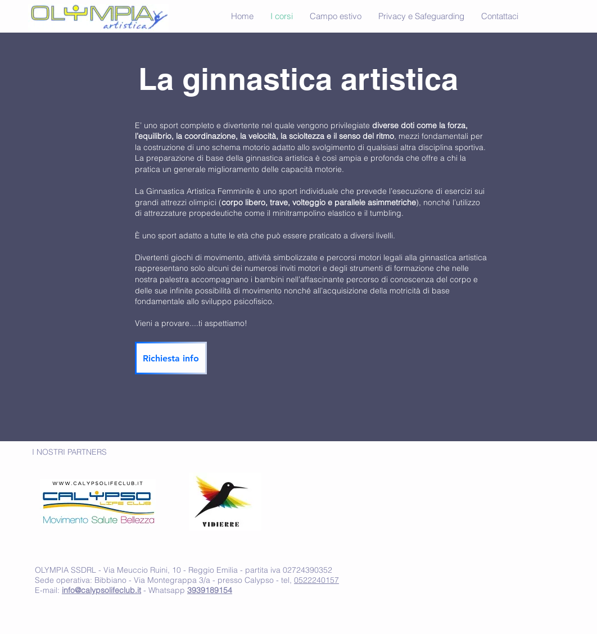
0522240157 (316, 580)
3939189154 (209, 590)
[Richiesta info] (171, 358)
